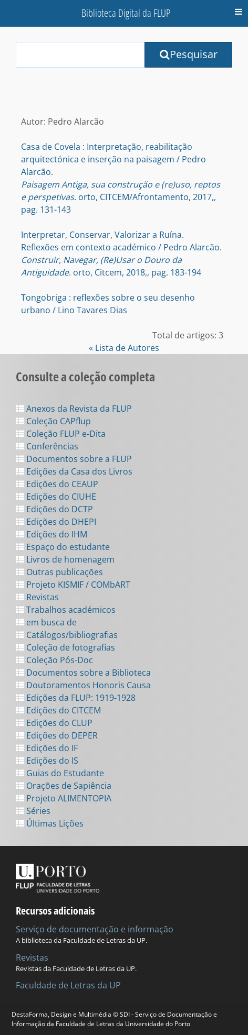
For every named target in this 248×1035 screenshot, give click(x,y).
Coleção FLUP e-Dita (61, 433)
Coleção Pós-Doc (54, 660)
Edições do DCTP (54, 509)
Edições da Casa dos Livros (74, 471)
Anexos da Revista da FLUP (74, 408)
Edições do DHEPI (56, 521)
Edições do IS (47, 760)
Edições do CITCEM (58, 710)
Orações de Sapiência (63, 785)
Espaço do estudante (63, 547)
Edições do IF (47, 748)
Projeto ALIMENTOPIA (63, 798)
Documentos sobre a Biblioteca (83, 672)
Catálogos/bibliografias (67, 635)
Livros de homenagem (65, 559)
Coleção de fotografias (65, 647)
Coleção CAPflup (53, 421)
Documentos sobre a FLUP (74, 459)
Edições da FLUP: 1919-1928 (76, 697)
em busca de (46, 622)
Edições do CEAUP (57, 484)
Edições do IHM (51, 534)
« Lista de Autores (124, 348)
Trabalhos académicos (66, 609)
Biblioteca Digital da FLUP (125, 13)
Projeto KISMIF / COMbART (73, 584)
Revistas (37, 597)
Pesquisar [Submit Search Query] (189, 54)
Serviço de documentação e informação (94, 929)
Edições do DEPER (57, 735)
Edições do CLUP (54, 723)
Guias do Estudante (60, 773)
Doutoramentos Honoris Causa (83, 685)
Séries (33, 811)
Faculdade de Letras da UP (68, 985)
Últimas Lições (50, 823)
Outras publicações (59, 572)
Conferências (47, 446)
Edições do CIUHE (56, 496)
